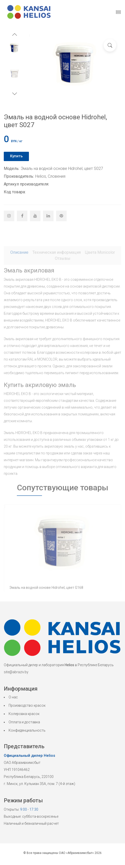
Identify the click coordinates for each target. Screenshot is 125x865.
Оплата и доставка (24, 722)
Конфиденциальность (27, 730)
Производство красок (27, 705)
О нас (13, 697)
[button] (14, 35)
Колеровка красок (24, 714)
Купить (16, 156)
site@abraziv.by (16, 672)
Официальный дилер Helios (29, 755)
